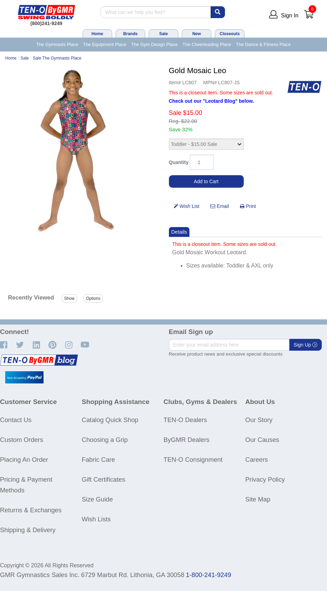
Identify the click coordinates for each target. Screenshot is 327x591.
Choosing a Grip (105, 439)
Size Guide (97, 499)
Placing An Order (24, 459)
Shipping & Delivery (27, 530)
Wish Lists (96, 519)
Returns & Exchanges (31, 510)
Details (179, 232)
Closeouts (229, 33)
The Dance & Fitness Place (263, 44)
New (196, 33)
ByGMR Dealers (187, 439)
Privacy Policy (265, 479)
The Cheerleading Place (206, 44)
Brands (130, 33)
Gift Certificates (103, 479)
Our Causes (262, 439)
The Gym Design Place (154, 44)
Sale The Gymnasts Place (57, 58)
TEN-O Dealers (185, 419)
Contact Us (15, 419)
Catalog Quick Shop (110, 419)
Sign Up (305, 345)
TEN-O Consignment (193, 459)
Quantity (179, 162)
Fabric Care (98, 459)
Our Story (258, 419)
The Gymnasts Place (57, 44)
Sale (163, 33)
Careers (256, 459)
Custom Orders (21, 439)
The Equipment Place (104, 44)
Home (97, 33)
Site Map (257, 499)
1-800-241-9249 (208, 574)
